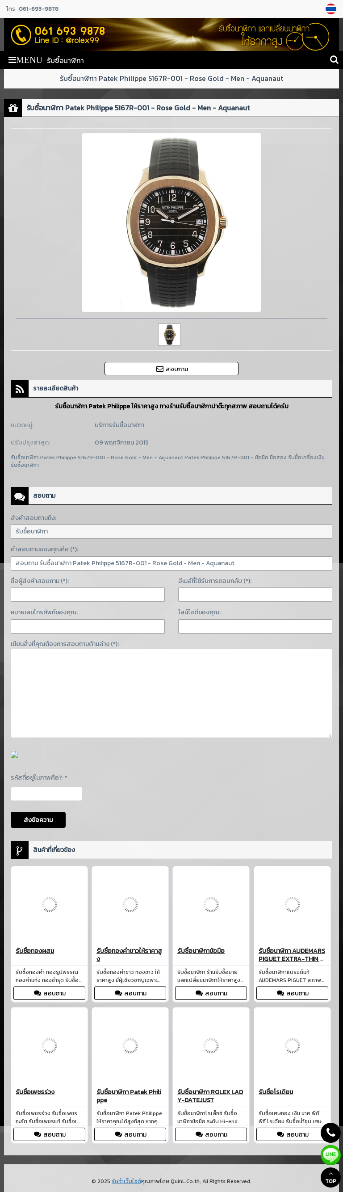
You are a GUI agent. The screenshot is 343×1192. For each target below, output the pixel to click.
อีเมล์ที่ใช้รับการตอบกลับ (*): (214, 581)
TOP (330, 1177)
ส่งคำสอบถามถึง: (33, 518)
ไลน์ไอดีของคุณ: (199, 612)
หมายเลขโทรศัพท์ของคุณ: (44, 612)
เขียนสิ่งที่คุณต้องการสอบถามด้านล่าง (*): (65, 644)
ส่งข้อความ (38, 820)
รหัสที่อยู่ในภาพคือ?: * (39, 777)
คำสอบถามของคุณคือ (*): (44, 549)
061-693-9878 (39, 8)
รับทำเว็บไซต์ (126, 1181)
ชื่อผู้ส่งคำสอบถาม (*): (40, 581)
